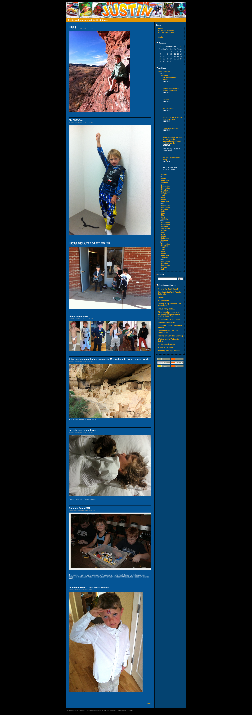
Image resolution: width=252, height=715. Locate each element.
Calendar (161, 43)
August (164, 174)
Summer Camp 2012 (166, 322)
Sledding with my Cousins (169, 351)
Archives (161, 68)
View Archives (164, 72)
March (163, 178)
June (163, 213)
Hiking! (166, 99)
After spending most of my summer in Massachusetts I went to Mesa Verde (172, 140)
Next (149, 703)
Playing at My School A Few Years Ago (172, 118)
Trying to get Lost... (166, 347)
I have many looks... (171, 128)
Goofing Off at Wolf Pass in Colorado (171, 89)
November (165, 188)
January (164, 182)
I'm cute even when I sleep (169, 319)
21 (160, 59)
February (165, 180)
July (163, 196)
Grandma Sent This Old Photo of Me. (168, 332)
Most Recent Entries (166, 285)
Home (160, 29)
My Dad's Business (166, 32)
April (163, 217)
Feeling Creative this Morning (170, 336)
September (165, 192)
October (164, 75)
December (165, 186)
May (163, 198)
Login (160, 37)
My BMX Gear (168, 108)
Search (160, 275)
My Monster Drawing (166, 344)
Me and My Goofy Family (168, 289)
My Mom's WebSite (166, 30)
